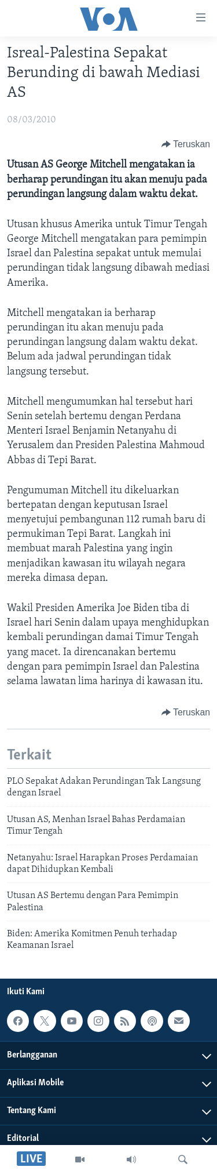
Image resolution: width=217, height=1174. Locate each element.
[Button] (185, 144)
